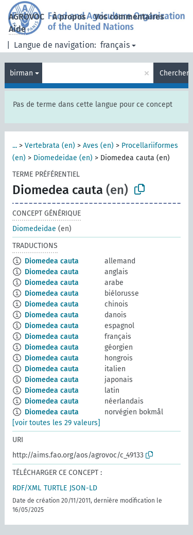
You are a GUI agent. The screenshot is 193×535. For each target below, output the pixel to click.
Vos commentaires (129, 17)
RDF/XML (26, 488)
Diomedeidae (34, 228)
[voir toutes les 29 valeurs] (56, 422)
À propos (69, 17)
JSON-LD (83, 488)
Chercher (174, 73)
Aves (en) (98, 145)
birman (21, 73)
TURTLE (55, 488)
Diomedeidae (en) (63, 158)
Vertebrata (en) (50, 145)
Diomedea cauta (52, 261)
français (115, 45)
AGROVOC (26, 17)
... (14, 145)
